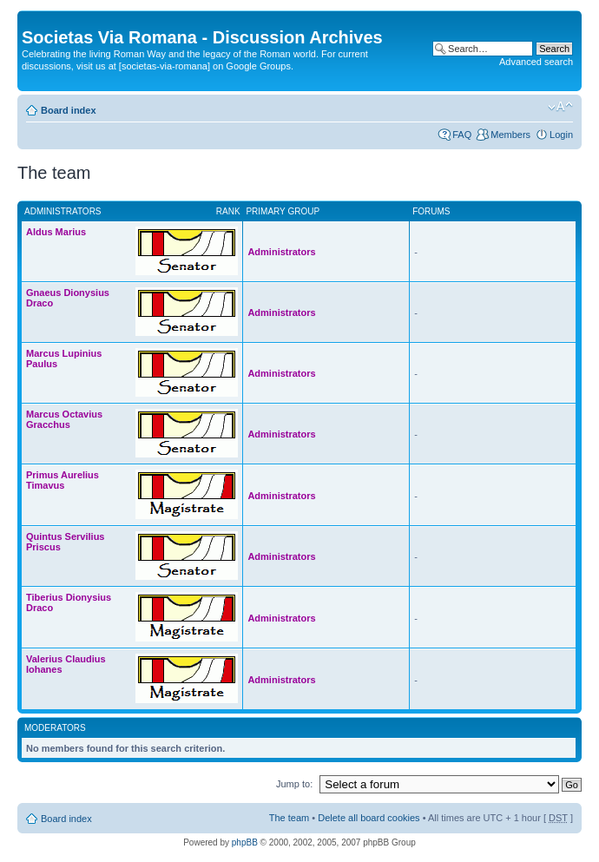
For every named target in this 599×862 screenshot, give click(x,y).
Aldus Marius (56, 232)
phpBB (245, 842)
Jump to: (294, 784)
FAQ (461, 134)
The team (289, 818)
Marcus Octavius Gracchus (64, 419)
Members (510, 134)
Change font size (560, 107)
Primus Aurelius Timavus (62, 480)
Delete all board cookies (368, 818)
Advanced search (536, 61)
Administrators (281, 252)
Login (561, 134)
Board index (68, 110)
